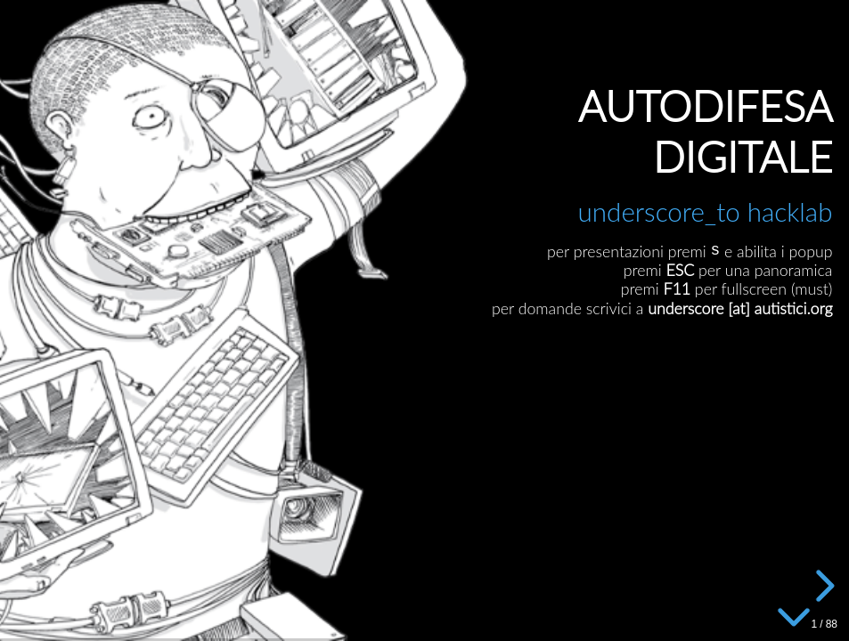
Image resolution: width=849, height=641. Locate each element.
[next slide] (822, 586)
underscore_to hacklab (704, 211)
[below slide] (794, 614)
